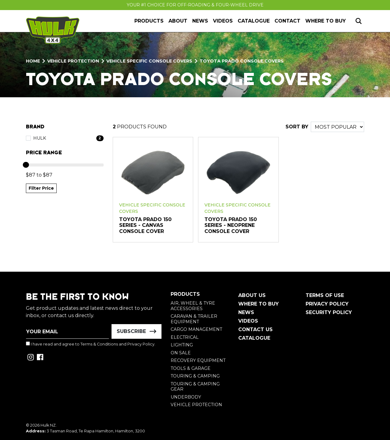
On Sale (181, 353)
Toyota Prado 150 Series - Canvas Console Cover (145, 225)
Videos (223, 21)
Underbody (186, 397)
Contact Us (255, 329)
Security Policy (329, 312)
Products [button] (149, 21)
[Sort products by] (337, 127)
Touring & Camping (195, 376)
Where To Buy (258, 304)
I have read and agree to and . (90, 344)
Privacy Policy (140, 344)
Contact (287, 21)
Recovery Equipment (198, 360)
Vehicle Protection (196, 404)
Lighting (182, 345)
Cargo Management (196, 329)
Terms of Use (325, 295)
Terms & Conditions (99, 344)
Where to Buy (325, 21)
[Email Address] (67, 331)
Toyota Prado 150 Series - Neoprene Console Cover (230, 225)
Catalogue (254, 21)
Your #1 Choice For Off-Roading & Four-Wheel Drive (195, 5)
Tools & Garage (191, 368)
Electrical (185, 337)
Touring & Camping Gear (195, 386)
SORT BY (296, 127)
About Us (252, 295)
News (200, 21)
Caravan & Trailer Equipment (194, 318)
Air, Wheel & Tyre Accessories (193, 305)
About (177, 21)
